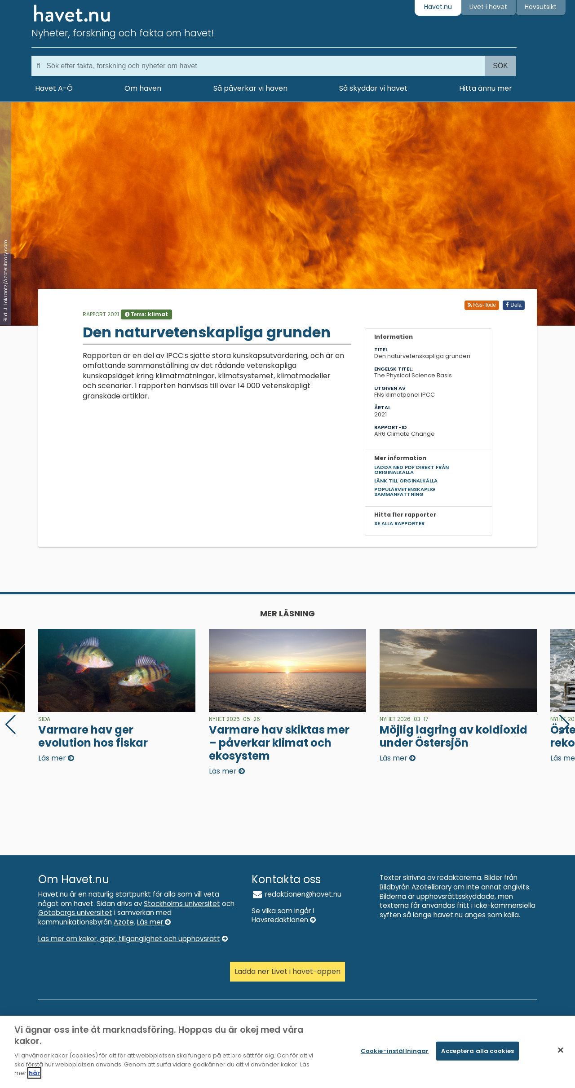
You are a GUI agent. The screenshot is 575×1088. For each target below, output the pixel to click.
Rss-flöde (482, 305)
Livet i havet (488, 6)
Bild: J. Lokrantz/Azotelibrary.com (5, 281)
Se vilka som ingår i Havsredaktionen (284, 915)
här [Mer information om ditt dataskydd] (34, 1077)
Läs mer (154, 922)
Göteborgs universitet (75, 912)
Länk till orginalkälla (406, 480)
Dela (514, 305)
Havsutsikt (541, 6)
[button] (564, 724)
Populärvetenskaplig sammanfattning (404, 492)
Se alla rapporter (399, 523)
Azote (124, 922)
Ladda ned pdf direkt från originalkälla (411, 470)
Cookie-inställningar (395, 1054)
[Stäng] (561, 1054)
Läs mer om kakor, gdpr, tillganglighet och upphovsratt (133, 938)
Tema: (146, 314)
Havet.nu (438, 6)
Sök (500, 66)
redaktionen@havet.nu (296, 894)
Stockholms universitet (182, 903)
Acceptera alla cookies (477, 1054)
